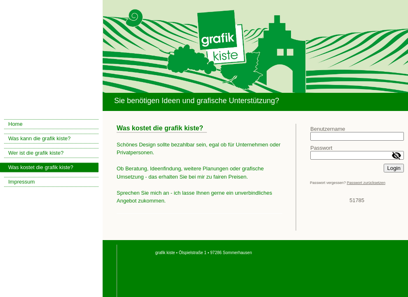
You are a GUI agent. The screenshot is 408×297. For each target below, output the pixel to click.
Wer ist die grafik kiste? (35, 153)
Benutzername (327, 129)
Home (15, 124)
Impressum (21, 182)
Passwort (321, 148)
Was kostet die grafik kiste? (40, 167)
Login (394, 168)
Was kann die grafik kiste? (39, 138)
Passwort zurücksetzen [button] (366, 183)
